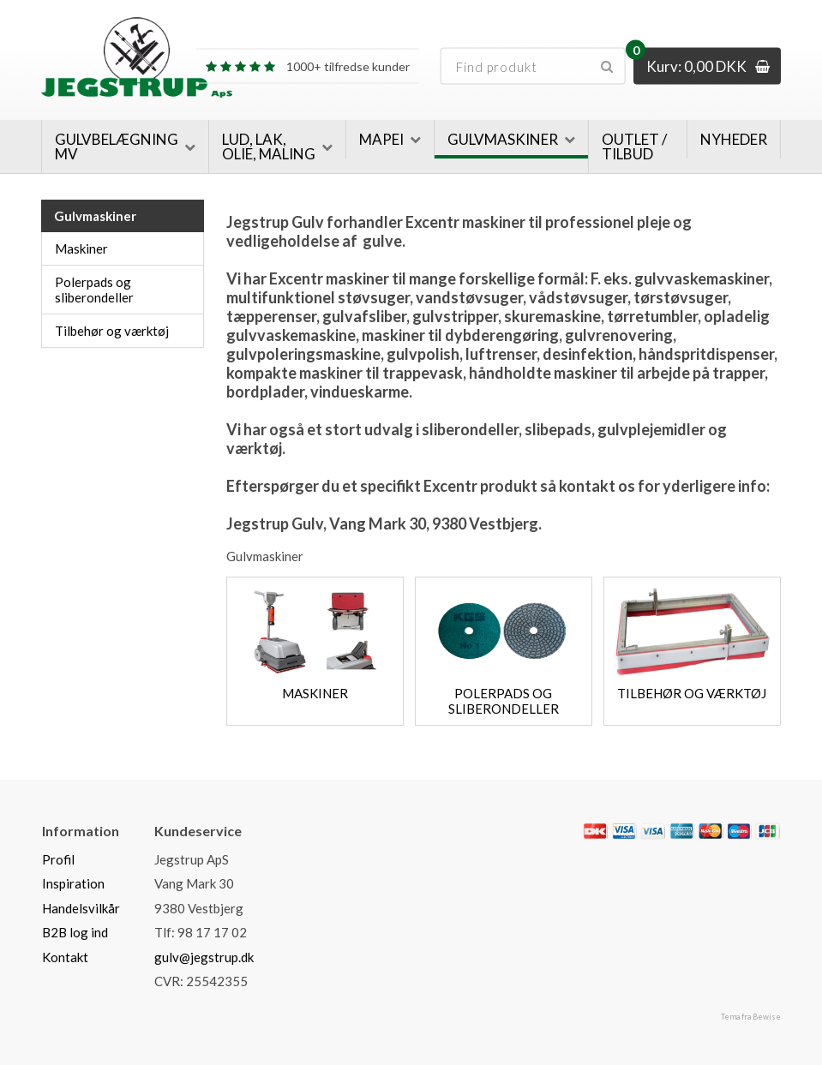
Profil (58, 859)
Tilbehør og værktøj (112, 330)
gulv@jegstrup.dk (204, 957)
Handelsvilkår (81, 908)
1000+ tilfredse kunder (308, 66)
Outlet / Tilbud (634, 146)
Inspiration (73, 883)
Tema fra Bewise (751, 1016)
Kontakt (65, 957)
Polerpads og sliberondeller (94, 289)
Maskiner (81, 248)
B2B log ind (75, 932)
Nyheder (733, 139)
